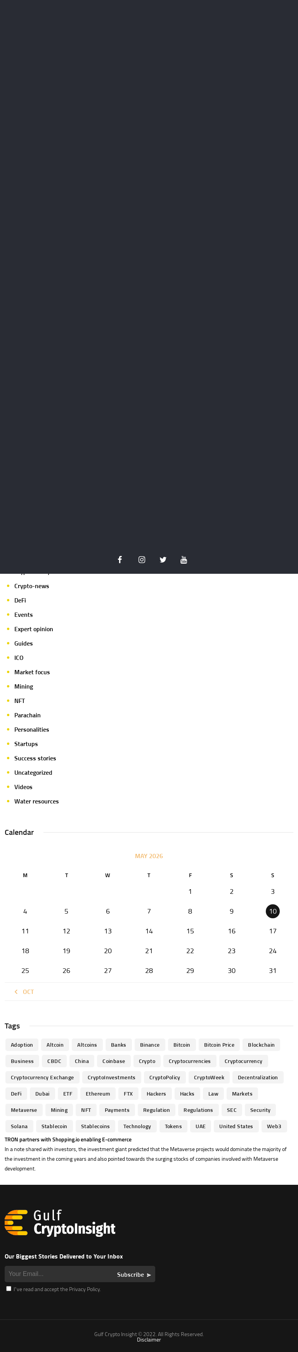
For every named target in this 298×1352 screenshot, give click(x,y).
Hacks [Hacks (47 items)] (187, 1093)
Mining (23, 686)
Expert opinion (33, 629)
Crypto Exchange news (44, 542)
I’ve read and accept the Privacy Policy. (53, 1289)
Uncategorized (33, 772)
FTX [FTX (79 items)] (128, 1093)
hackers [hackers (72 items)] (156, 1093)
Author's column (36, 528)
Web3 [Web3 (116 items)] (274, 1126)
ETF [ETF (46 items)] (67, 1093)
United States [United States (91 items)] (236, 1126)
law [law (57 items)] (213, 1093)
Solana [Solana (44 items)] (19, 1126)
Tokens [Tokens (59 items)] (173, 1126)
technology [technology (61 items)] (137, 1126)
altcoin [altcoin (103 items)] (55, 1044)
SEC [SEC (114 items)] (232, 1110)
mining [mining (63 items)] (59, 1110)
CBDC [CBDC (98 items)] (54, 1061)
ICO (19, 657)
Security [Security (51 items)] (260, 1110)
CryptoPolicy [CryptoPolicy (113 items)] (164, 1077)
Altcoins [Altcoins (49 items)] (87, 1044)
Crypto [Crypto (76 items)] (147, 1061)
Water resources (36, 801)
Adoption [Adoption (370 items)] (22, 1044)
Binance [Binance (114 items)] (150, 1044)
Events (23, 614)
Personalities (31, 729)
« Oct (23, 991)
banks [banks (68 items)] (118, 1044)
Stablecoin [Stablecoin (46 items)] (55, 1126)
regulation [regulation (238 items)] (156, 1110)
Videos (23, 786)
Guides (23, 643)
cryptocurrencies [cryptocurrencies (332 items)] (190, 1061)
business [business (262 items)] (22, 1061)
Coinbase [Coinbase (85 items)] (113, 1061)
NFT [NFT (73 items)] (86, 1110)
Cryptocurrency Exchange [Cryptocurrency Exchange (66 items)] (42, 1077)
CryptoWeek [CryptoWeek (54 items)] (209, 1077)
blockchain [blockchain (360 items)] (261, 1044)
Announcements (36, 514)
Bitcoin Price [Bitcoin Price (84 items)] (219, 1044)
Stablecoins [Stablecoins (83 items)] (95, 1126)
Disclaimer (149, 1339)
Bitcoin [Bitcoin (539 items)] (182, 1044)
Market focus (32, 672)
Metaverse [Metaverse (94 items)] (24, 1110)
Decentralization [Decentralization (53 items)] (258, 1077)
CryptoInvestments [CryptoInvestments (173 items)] (112, 1077)
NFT (19, 700)
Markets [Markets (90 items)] (242, 1093)
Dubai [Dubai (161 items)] (42, 1093)
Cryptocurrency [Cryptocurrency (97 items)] (244, 1061)
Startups (26, 743)
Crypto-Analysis (36, 571)
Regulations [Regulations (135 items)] (198, 1110)
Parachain (27, 715)
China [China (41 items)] (82, 1061)
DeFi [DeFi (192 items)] (16, 1093)
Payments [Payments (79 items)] (117, 1110)
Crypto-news (31, 585)
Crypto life (28, 557)
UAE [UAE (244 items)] (201, 1126)
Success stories (35, 758)
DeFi (20, 600)
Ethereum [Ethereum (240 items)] (98, 1093)
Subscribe (130, 1274)
